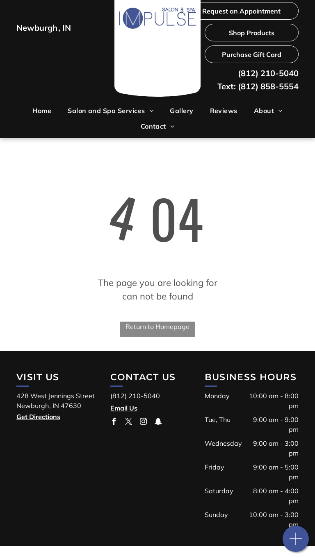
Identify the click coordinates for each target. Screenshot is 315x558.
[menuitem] (41, 110)
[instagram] (143, 422)
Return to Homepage (157, 326)
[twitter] (128, 422)
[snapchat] (158, 422)
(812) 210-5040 (268, 73)
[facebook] (113, 422)
